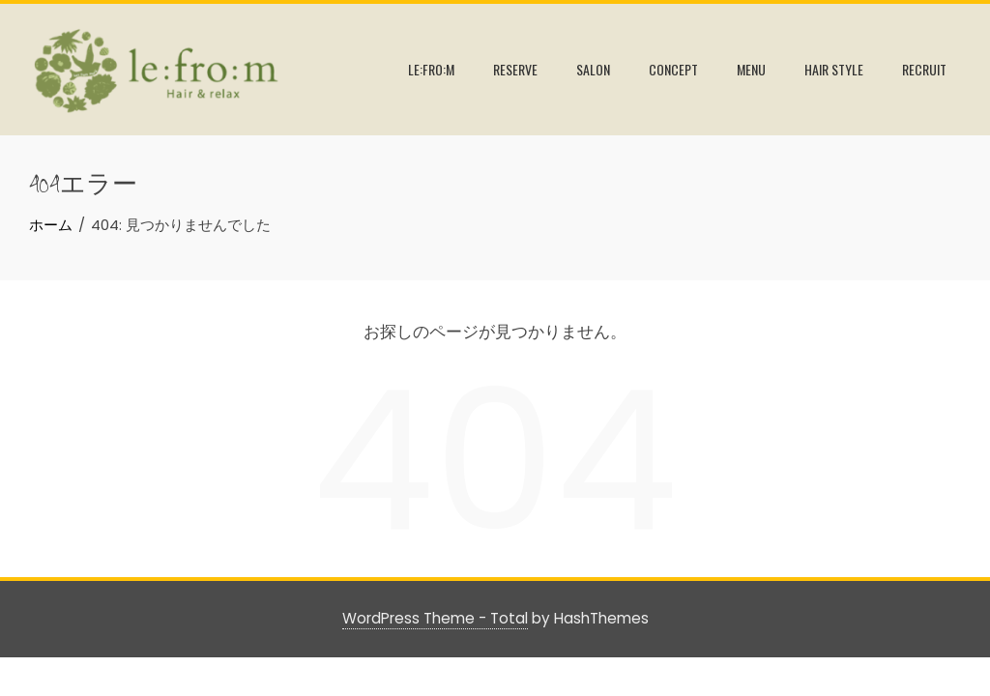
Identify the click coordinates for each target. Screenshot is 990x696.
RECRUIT (924, 69)
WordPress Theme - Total (435, 618)
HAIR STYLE (833, 69)
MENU (751, 69)
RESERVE (515, 69)
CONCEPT (673, 69)
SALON (593, 69)
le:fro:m (431, 69)
